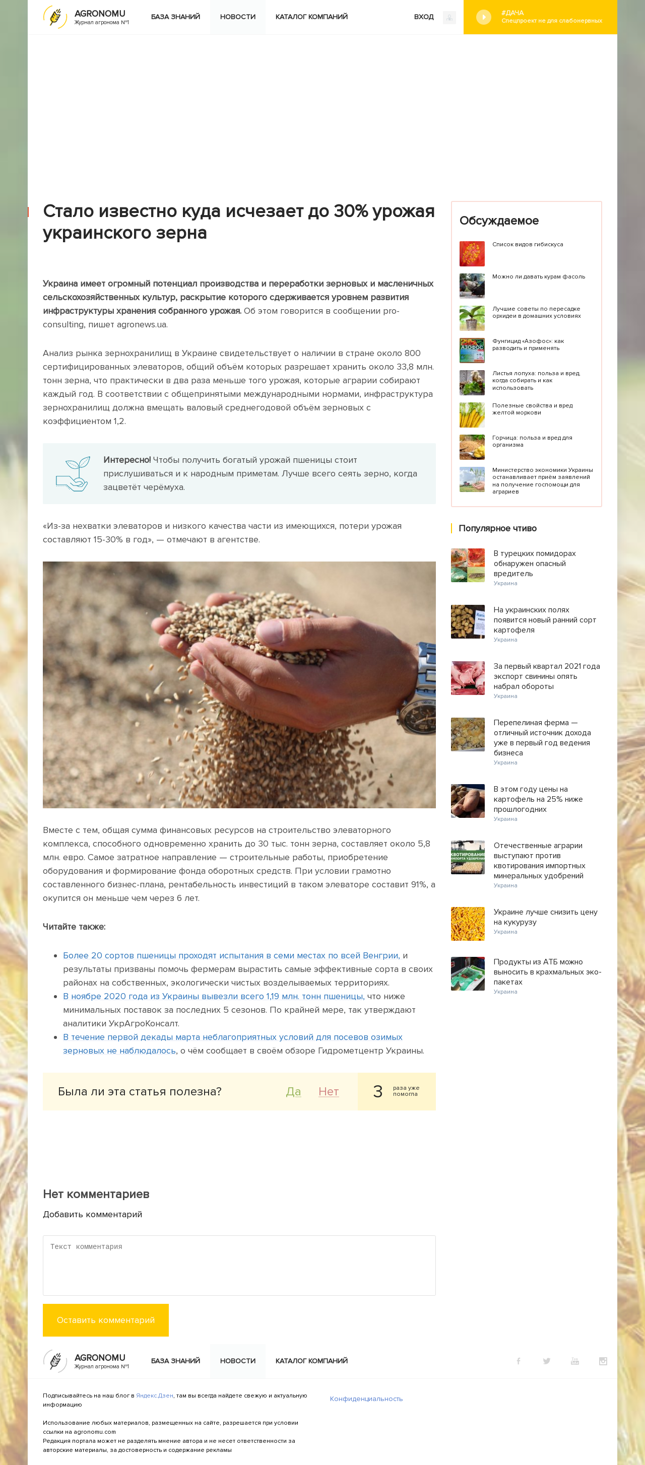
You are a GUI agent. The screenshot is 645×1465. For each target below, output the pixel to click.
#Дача (551, 17)
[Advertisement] (322, 110)
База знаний (175, 17)
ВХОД (435, 17)
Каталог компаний (312, 17)
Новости (237, 17)
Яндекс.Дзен (154, 1396)
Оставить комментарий (106, 1320)
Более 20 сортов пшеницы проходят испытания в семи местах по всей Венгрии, (233, 955)
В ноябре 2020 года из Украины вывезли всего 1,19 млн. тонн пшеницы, (214, 996)
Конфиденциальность (366, 1398)
